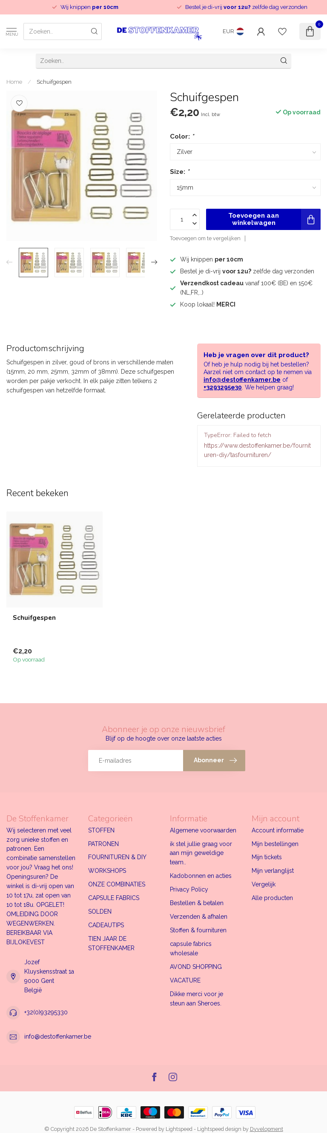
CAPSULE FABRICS (113, 897)
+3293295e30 (223, 387)
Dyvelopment (266, 1129)
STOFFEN (101, 830)
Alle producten (272, 897)
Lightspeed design (219, 1129)
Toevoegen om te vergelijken (205, 238)
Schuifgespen (54, 81)
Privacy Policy (189, 889)
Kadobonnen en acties (201, 875)
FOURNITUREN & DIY (117, 857)
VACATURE (185, 980)
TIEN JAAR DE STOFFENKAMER (111, 943)
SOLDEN (100, 911)
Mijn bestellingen (275, 844)
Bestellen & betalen (197, 903)
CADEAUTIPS (106, 925)
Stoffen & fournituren (198, 930)
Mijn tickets (267, 857)
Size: (179, 172)
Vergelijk (263, 884)
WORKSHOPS (107, 870)
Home (14, 81)
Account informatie (278, 830)
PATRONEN (103, 844)
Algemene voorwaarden (203, 830)
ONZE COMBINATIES (116, 884)
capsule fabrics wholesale (191, 948)
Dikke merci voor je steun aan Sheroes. (196, 999)
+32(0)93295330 (46, 1012)
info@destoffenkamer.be (242, 379)
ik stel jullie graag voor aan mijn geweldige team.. (201, 853)
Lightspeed (179, 1129)
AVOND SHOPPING (196, 966)
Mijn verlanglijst (273, 870)
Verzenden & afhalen (198, 916)
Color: (182, 136)
